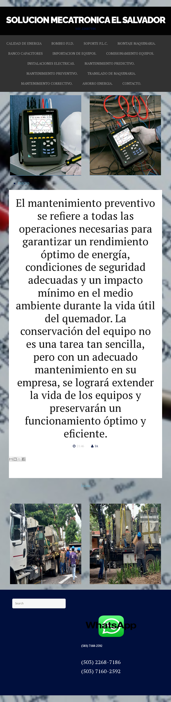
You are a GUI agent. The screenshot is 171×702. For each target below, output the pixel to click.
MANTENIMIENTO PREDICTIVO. (110, 63)
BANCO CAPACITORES (25, 53)
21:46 (80, 446)
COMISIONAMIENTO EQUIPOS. (130, 53)
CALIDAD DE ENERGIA (24, 43)
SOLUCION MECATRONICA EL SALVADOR (85, 20)
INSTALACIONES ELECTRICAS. (51, 63)
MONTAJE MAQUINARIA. (137, 43)
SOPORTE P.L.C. (96, 43)
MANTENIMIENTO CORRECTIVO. (47, 83)
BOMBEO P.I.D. (62, 43)
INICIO (23, 183)
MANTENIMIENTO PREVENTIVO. (52, 73)
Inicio (85, 485)
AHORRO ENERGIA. (97, 83)
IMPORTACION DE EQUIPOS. (74, 53)
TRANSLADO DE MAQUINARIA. (112, 73)
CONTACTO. (131, 83)
